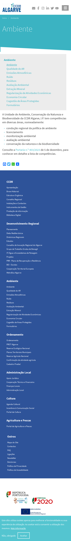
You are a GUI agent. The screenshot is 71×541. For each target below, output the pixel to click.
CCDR (10, 182)
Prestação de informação (17, 211)
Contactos (11, 446)
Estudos (10, 241)
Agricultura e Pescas (19, 420)
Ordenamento (15, 334)
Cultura (11, 398)
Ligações (11, 454)
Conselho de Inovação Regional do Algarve (24, 245)
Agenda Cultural (13, 404)
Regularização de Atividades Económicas (29, 93)
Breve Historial (13, 191)
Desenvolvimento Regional (23, 223)
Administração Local (19, 372)
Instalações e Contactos (16, 203)
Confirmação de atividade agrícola (21, 360)
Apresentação (12, 187)
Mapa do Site (12, 442)
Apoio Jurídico (13, 378)
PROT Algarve (12, 344)
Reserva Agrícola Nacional (17, 356)
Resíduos (11, 81)
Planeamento (12, 229)
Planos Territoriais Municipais (19, 352)
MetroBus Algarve (14, 272)
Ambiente (10, 60)
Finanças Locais (13, 386)
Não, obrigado (9, 536)
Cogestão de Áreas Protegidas (23, 101)
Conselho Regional (14, 199)
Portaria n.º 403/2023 (28, 150)
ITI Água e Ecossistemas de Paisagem (22, 253)
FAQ (9, 450)
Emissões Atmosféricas (19, 73)
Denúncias (11, 462)
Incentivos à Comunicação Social (20, 408)
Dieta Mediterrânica (15, 233)
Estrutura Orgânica (15, 195)
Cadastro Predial (14, 364)
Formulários (13, 105)
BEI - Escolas (12, 264)
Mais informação (18, 528)
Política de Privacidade (16, 466)
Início (4, 18)
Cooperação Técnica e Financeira (20, 382)
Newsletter (11, 458)
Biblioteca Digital (14, 215)
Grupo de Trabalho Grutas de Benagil (22, 249)
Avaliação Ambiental (18, 85)
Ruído (10, 77)
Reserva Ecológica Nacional (18, 348)
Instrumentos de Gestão (16, 207)
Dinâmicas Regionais (15, 237)
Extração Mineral (16, 89)
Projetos (10, 257)
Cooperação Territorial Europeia (20, 268)
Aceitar (23, 536)
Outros (11, 436)
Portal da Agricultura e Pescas (19, 426)
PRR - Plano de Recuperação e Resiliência (24, 260)
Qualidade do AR (15, 68)
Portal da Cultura (14, 412)
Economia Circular (17, 97)
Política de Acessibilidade (17, 470)
